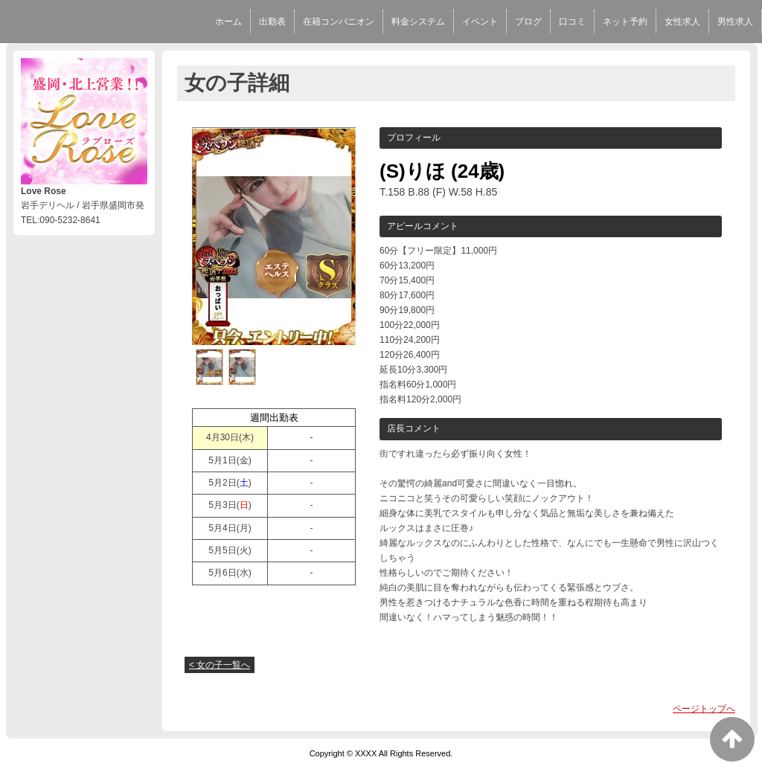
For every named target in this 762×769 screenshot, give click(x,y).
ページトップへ (704, 709)
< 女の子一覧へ (219, 665)
